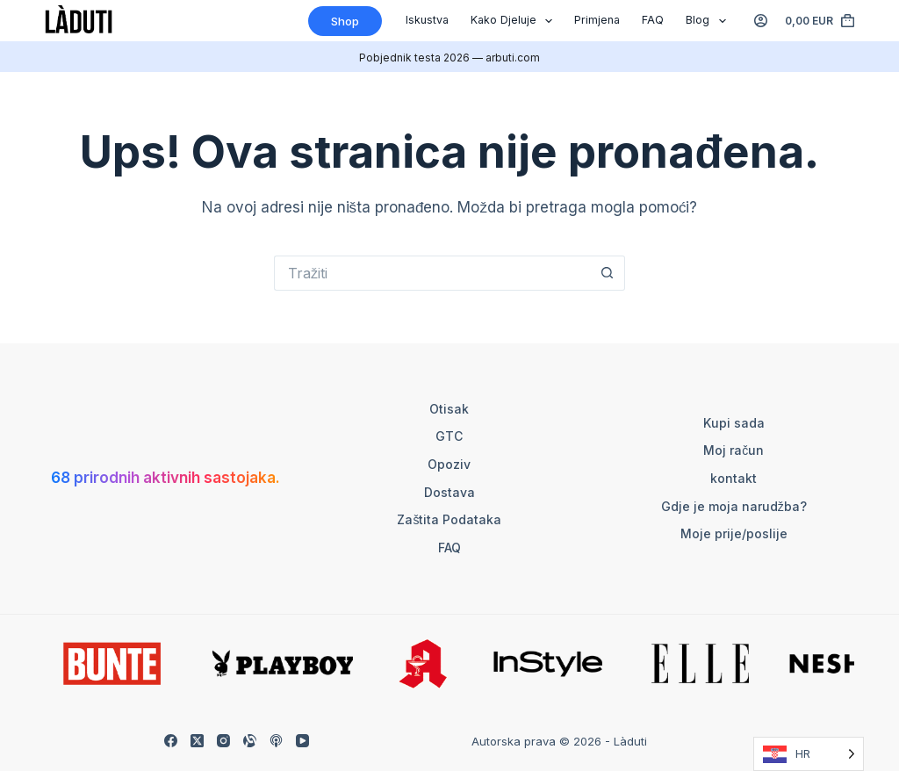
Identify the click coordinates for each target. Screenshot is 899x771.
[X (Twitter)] (197, 740)
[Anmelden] (760, 20)
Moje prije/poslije (734, 533)
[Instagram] (223, 740)
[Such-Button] (607, 273)
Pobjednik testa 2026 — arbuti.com (449, 57)
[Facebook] (170, 740)
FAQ (653, 19)
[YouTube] (302, 740)
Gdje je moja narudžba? (734, 506)
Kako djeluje (515, 21)
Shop (345, 21)
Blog (709, 21)
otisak (449, 408)
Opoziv (449, 464)
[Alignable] (249, 740)
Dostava (449, 492)
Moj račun (733, 450)
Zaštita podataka (449, 519)
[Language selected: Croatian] (808, 754)
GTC (449, 436)
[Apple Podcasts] (276, 740)
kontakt (733, 478)
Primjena (597, 19)
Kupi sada (734, 422)
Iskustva (427, 19)
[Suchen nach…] (432, 273)
